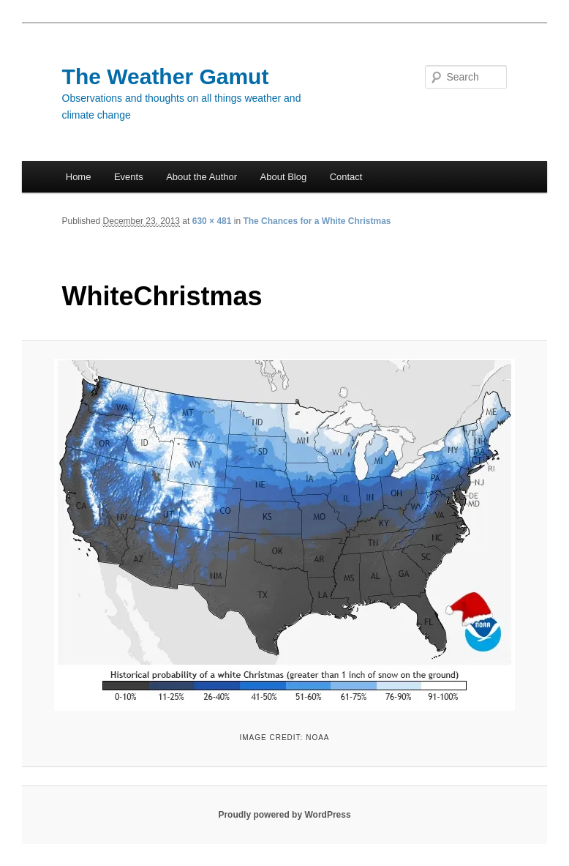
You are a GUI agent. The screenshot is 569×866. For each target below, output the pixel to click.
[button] (284, 535)
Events (128, 176)
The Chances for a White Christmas (317, 221)
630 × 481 (212, 221)
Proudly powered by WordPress (284, 815)
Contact (346, 176)
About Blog (283, 176)
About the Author (201, 176)
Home (78, 176)
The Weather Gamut (165, 76)
